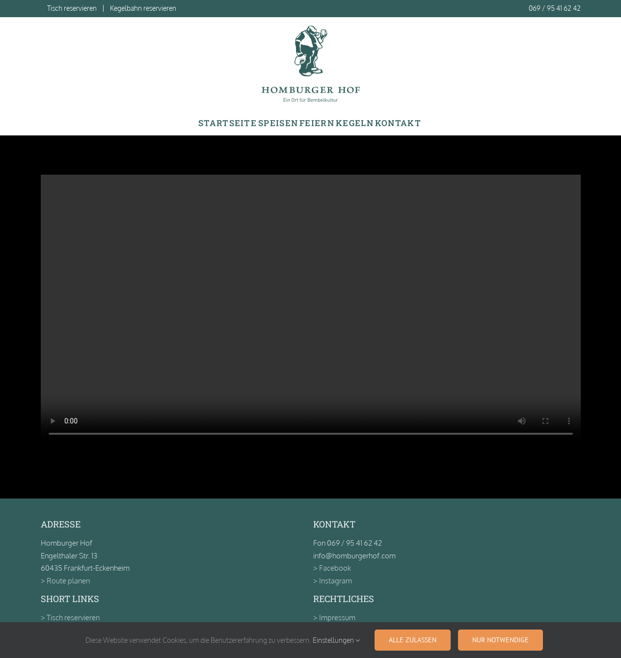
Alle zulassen (412, 639)
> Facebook (332, 568)
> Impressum (334, 617)
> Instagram (332, 580)
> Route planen (65, 580)
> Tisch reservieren (70, 617)
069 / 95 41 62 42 (555, 8)
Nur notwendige (500, 639)
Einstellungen (336, 640)
